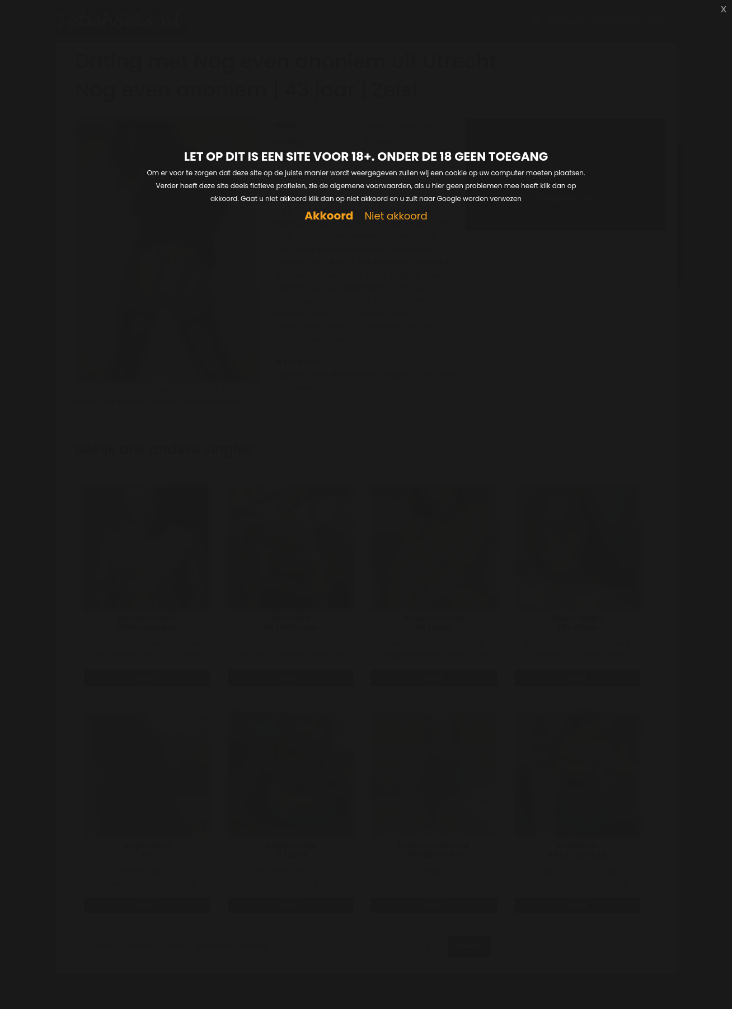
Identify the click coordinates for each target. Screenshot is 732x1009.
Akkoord (328, 215)
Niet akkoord (395, 216)
